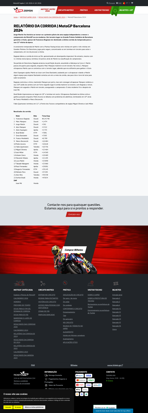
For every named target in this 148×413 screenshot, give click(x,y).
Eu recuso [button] (18, 407)
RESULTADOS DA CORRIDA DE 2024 (52, 17)
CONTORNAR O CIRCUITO (72, 309)
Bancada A (116, 305)
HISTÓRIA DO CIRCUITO (47, 302)
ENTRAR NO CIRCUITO (46, 295)
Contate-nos (74, 214)
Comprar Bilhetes (74, 249)
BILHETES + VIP (122, 10)
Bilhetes (74, 365)
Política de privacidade (22, 383)
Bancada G (116, 298)
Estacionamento (69, 312)
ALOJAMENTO (68, 332)
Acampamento (68, 339)
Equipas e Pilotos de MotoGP (24, 295)
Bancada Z (116, 302)
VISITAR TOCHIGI (101, 10)
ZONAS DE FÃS (43, 311)
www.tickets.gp (115, 365)
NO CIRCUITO (68, 322)
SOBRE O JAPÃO (94, 295)
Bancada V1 (116, 309)
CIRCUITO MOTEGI (66, 10)
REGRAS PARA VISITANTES (48, 298)
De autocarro (68, 319)
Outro (114, 329)
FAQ (33, 365)
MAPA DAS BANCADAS (46, 315)
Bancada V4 (116, 319)
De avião (66, 302)
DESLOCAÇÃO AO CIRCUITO (73, 295)
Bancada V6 (116, 326)
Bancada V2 (116, 312)
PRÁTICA (84, 10)
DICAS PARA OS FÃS (21, 315)
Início (16, 17)
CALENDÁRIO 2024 (21, 330)
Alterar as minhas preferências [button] (34, 407)
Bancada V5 (116, 322)
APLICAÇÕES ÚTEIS (70, 342)
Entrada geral (117, 295)
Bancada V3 (116, 315)
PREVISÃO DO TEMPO (22, 305)
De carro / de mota (70, 298)
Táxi (64, 315)
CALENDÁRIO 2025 (21, 352)
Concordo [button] (8, 407)
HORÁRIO (17, 302)
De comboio (67, 305)
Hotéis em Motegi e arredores (74, 335)
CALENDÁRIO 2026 (21, 298)
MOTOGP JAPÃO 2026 (48, 10)
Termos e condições (21, 381)
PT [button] (126, 3)
